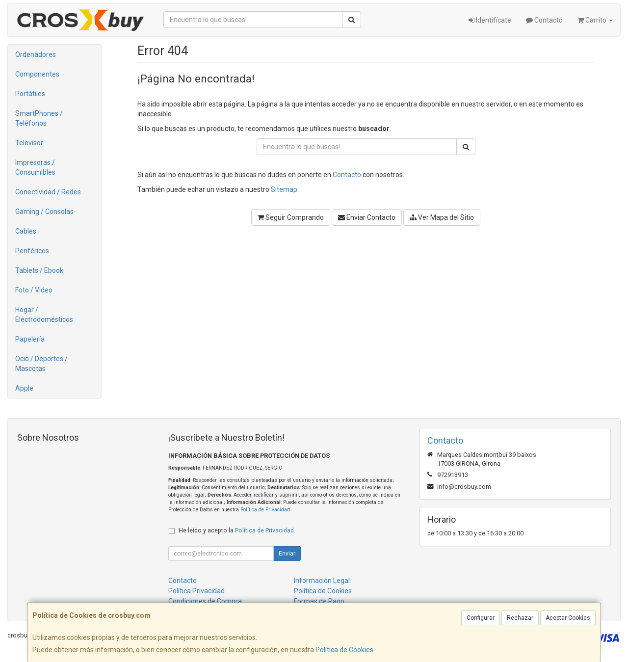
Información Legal (322, 580)
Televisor (29, 143)
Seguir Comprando (291, 217)
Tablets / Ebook (39, 270)
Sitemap (284, 189)
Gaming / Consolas (44, 211)
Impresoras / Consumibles (35, 167)
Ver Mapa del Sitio (442, 217)
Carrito (595, 20)
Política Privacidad (196, 591)
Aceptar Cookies (568, 617)
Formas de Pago (319, 601)
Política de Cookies (344, 650)
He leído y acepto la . (237, 530)
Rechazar (520, 617)
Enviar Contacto (366, 217)
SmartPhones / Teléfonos (39, 118)
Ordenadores (35, 54)
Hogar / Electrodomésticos (44, 314)
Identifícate (490, 20)
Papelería (30, 339)
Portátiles (30, 94)
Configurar (481, 617)
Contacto (544, 20)
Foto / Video (33, 290)
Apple (24, 388)
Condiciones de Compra (205, 601)
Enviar (287, 553)
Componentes (37, 74)
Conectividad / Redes (48, 192)
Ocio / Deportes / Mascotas (41, 363)
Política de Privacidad (265, 509)
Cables (25, 231)
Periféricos (32, 251)
